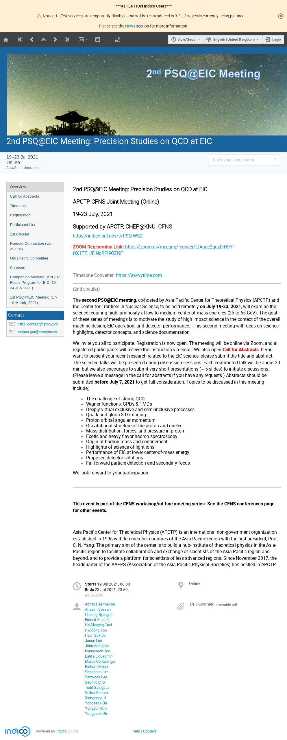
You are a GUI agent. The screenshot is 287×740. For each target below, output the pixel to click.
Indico (61, 731)
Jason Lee (93, 640)
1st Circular (19, 234)
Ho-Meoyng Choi (98, 624)
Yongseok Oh (96, 703)
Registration (20, 215)
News (130, 26)
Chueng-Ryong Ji (98, 614)
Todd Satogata (97, 687)
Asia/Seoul (187, 39)
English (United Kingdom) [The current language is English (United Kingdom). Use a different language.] (234, 39)
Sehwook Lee (96, 677)
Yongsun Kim (96, 708)
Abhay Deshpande (100, 604)
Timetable (18, 206)
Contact (149, 731)
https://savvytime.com (139, 275)
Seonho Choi (95, 682)
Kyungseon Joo (97, 651)
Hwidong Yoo (96, 630)
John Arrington (97, 645)
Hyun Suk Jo (95, 635)
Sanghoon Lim (96, 671)
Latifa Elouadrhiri (98, 656)
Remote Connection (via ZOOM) (30, 246)
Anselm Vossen (98, 609)
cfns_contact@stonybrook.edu (43, 324)
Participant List (22, 224)
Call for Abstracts (24, 196)
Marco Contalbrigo (100, 661)
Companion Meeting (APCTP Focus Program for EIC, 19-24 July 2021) (35, 282)
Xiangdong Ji (95, 697)
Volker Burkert (96, 692)
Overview (18, 187)
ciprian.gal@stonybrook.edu (41, 331)
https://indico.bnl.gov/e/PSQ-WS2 (107, 236)
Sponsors (18, 268)
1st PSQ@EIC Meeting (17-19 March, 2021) (34, 300)
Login (276, 39)
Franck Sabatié (97, 619)
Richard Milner (96, 666)
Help (136, 731)
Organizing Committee (29, 258)
